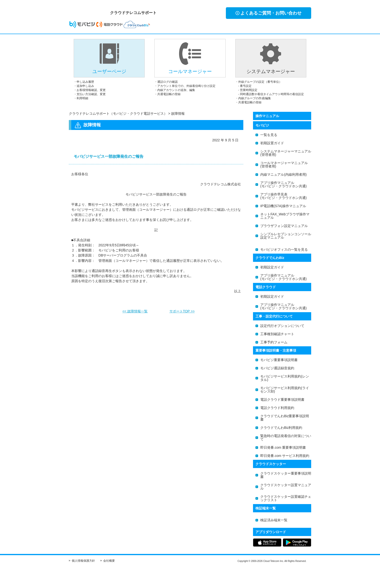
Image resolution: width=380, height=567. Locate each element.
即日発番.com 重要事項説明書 (283, 447)
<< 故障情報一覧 (135, 309)
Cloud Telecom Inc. (273, 561)
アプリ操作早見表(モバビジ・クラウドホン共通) (283, 196)
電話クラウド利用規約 (277, 408)
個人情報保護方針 (83, 560)
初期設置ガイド (272, 143)
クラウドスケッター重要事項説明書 (285, 475)
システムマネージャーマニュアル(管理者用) (285, 153)
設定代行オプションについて (282, 326)
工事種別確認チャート (277, 334)
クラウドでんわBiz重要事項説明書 (284, 417)
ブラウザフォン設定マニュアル (284, 226)
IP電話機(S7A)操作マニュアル (283, 206)
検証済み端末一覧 (273, 520)
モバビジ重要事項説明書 (279, 360)
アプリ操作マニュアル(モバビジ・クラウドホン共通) (283, 184)
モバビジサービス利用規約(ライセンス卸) (284, 389)
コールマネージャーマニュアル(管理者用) (284, 164)
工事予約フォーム (273, 342)
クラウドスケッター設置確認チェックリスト (285, 498)
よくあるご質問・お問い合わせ (268, 13)
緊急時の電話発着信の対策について (285, 437)
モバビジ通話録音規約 (277, 368)
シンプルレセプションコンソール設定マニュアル (285, 235)
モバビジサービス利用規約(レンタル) (284, 378)
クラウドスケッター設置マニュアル (285, 486)
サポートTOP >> (182, 309)
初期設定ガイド (272, 267)
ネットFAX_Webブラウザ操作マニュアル (284, 215)
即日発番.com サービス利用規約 (284, 456)
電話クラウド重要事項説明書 (282, 399)
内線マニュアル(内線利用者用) (283, 174)
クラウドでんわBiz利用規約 (281, 428)
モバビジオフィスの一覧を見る (284, 249)
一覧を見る (268, 135)
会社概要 (109, 560)
